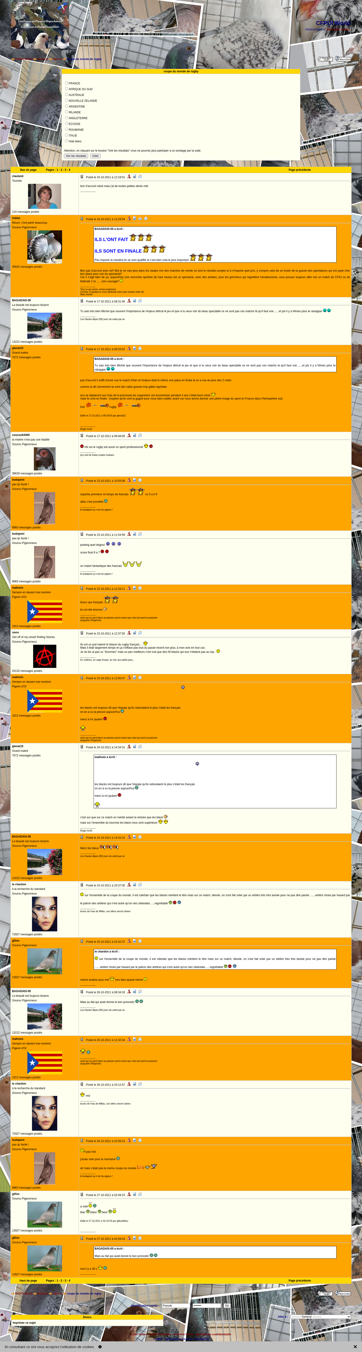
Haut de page (28, 1280)
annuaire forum (183, 1334)
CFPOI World (23, 59)
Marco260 (333, 29)
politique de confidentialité (213, 1334)
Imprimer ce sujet (24, 1322)
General (43, 59)
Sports (57, 59)
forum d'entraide (160, 1334)
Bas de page (28, 169)
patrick (345, 29)
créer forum (138, 1334)
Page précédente (300, 169)
